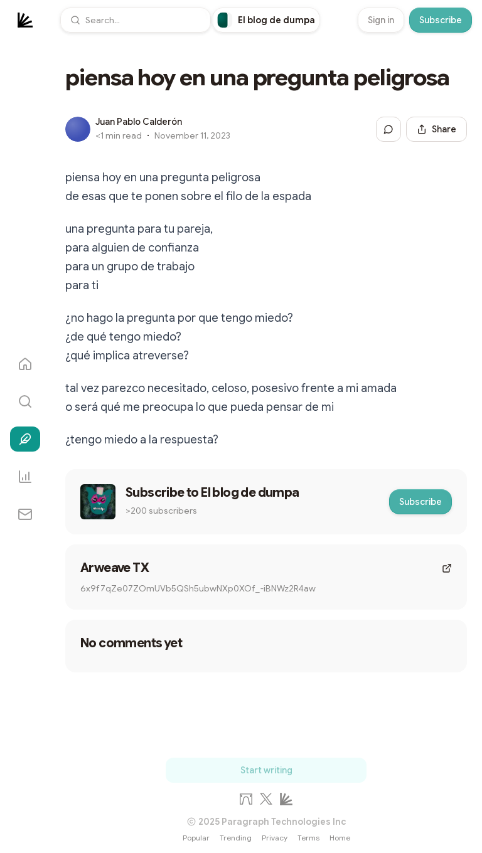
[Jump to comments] (388, 129)
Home (339, 837)
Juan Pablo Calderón (138, 121)
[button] (135, 20)
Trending (236, 837)
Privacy (274, 837)
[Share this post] (436, 129)
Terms (308, 837)
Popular (196, 837)
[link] (266, 20)
